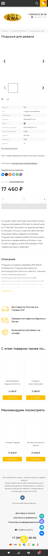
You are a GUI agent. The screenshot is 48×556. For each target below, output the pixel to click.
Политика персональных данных (24, 503)
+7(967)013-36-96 (37, 14)
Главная (4, 31)
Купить (24, 206)
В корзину (12, 397)
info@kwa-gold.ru (25, 530)
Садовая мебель (18, 31)
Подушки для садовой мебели (24, 163)
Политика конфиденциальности (25, 522)
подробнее (7, 291)
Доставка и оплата (25, 513)
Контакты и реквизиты (25, 517)
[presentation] (4, 61)
